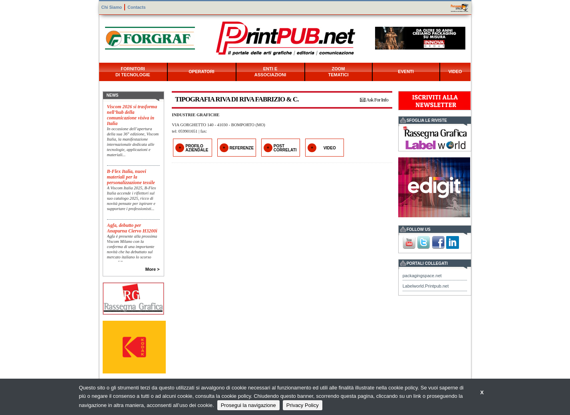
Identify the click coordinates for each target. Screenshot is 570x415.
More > (152, 269)
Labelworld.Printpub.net (426, 286)
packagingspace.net (422, 275)
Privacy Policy (302, 405)
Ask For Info (377, 100)
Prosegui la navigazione (248, 405)
